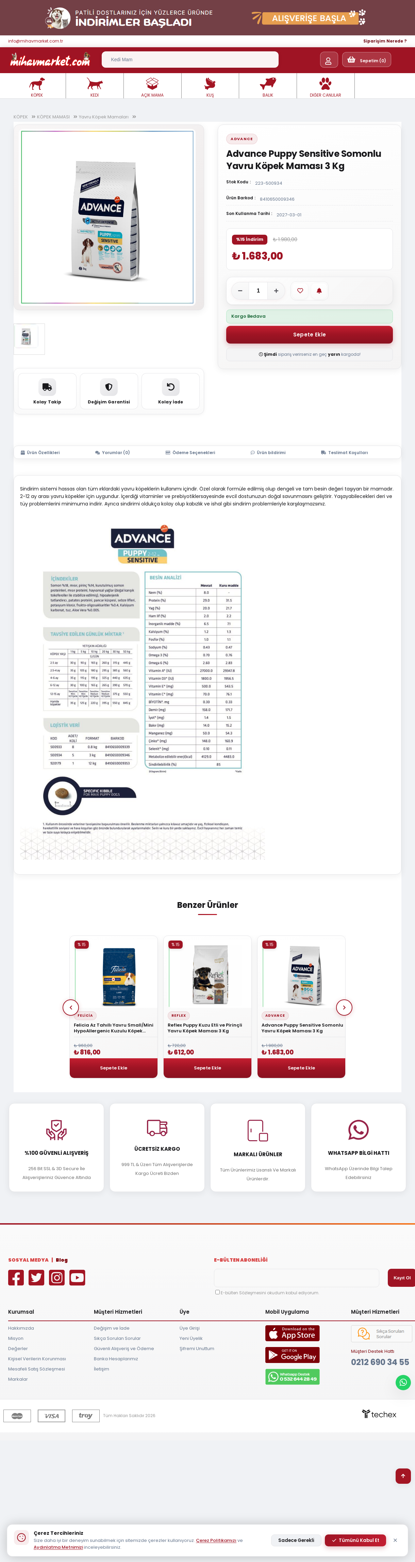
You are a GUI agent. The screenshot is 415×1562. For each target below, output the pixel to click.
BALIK (268, 88)
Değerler (18, 1348)
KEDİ (94, 88)
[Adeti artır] (276, 290)
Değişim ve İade (112, 1328)
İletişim (101, 1369)
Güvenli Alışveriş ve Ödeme (124, 1348)
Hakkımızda (21, 1328)
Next (344, 1007)
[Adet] (258, 290)
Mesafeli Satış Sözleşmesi (36, 1369)
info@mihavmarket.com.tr (35, 41)
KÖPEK (37, 88)
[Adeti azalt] (240, 290)
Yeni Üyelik (191, 1338)
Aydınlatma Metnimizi (58, 1547)
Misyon (15, 1338)
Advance (242, 139)
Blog (62, 1260)
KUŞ (210, 88)
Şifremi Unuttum (197, 1348)
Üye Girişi (190, 1328)
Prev (71, 1007)
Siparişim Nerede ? (385, 41)
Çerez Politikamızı (216, 1540)
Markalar (18, 1379)
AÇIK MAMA (152, 88)
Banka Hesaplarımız (116, 1359)
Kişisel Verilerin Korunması (37, 1359)
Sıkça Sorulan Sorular (117, 1338)
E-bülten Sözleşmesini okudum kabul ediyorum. (270, 1293)
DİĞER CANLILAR (325, 88)
